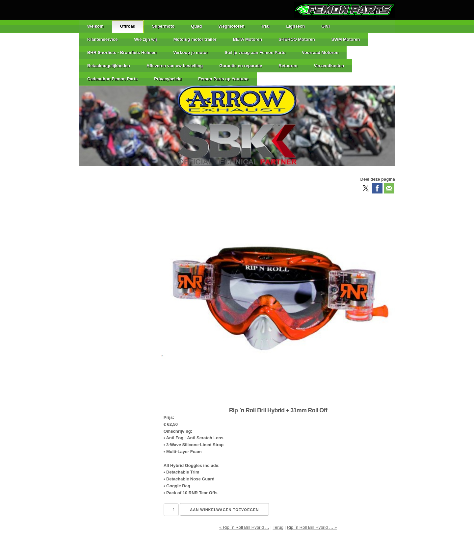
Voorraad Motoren (320, 52)
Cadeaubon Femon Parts (112, 78)
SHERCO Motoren (296, 39)
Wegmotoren (231, 26)
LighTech (295, 26)
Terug (278, 527)
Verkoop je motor (190, 52)
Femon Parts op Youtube (223, 78)
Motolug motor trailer (195, 39)
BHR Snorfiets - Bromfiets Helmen (122, 52)
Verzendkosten (329, 65)
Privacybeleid (168, 78)
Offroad (128, 26)
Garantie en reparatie (240, 65)
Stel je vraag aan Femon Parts (254, 52)
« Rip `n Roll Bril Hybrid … (244, 527)
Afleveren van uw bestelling (174, 65)
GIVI (325, 26)
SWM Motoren (345, 39)
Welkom (95, 26)
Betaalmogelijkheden (108, 65)
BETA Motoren (247, 39)
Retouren (287, 65)
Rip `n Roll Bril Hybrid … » (312, 527)
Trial (265, 26)
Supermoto (163, 26)
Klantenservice (102, 39)
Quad (196, 26)
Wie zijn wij (145, 39)
